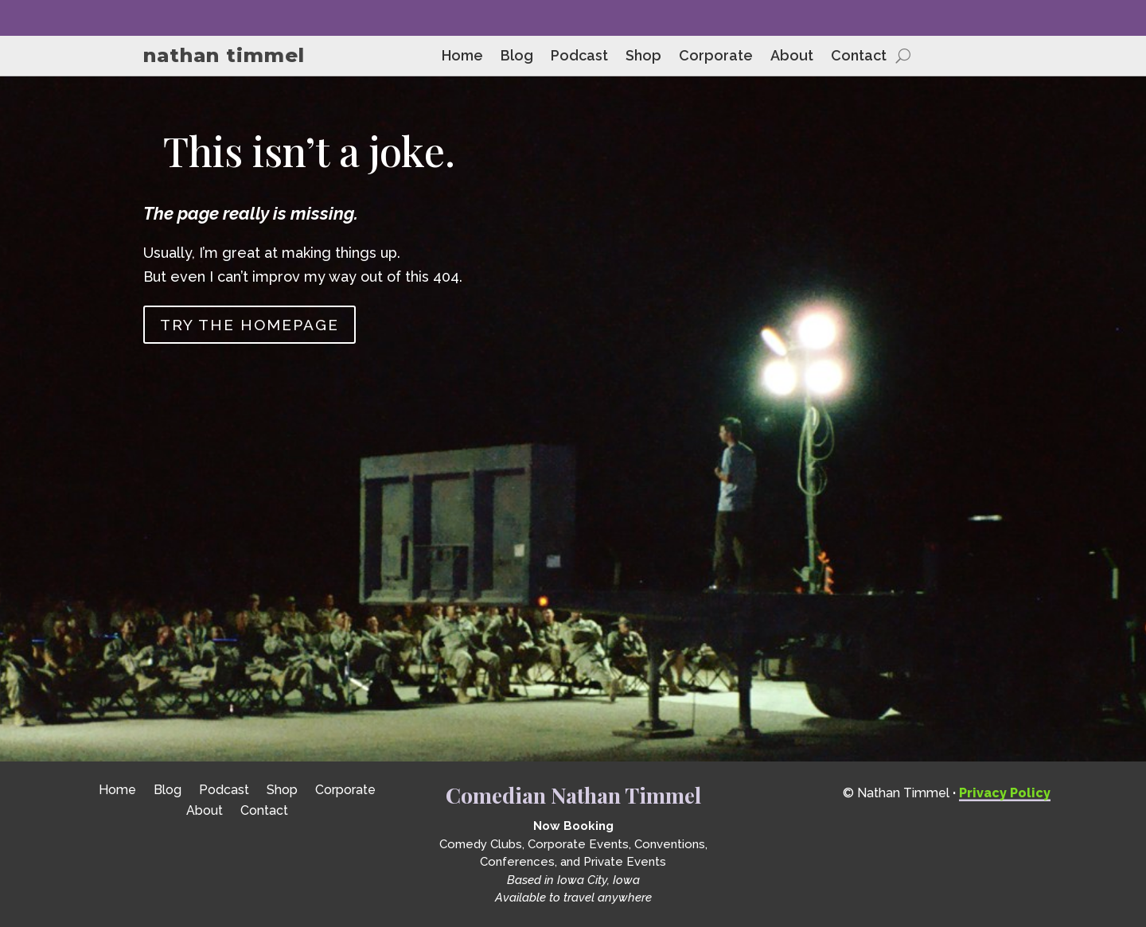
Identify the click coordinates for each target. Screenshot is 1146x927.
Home (462, 57)
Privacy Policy (1004, 792)
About (791, 57)
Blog (517, 57)
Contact (859, 57)
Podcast (579, 57)
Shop (643, 57)
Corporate (716, 57)
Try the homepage (249, 324)
